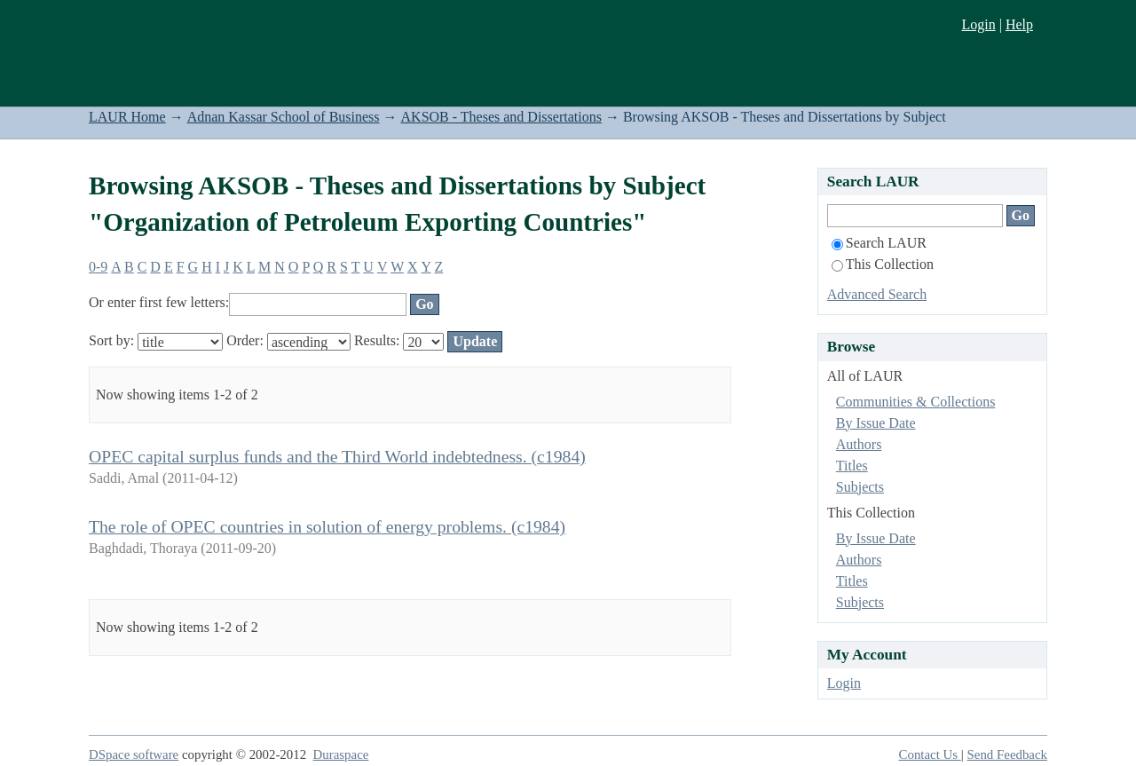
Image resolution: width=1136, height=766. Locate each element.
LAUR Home (127, 116)
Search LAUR (879, 242)
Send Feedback (1007, 754)
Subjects (860, 486)
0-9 (98, 266)
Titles (852, 465)
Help (1019, 24)
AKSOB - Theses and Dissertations (501, 116)
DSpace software (133, 754)
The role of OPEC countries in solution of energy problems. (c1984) (327, 526)
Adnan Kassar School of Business (283, 116)
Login (978, 24)
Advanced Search (877, 294)
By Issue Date (876, 422)
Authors (859, 444)
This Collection (883, 264)
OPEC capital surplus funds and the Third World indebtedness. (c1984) (337, 456)
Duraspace (341, 754)
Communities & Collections (916, 401)
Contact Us (930, 754)
